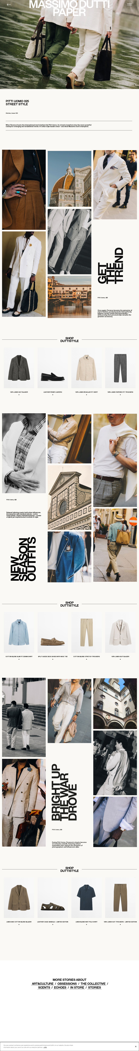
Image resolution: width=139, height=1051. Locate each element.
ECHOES (60, 987)
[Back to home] (9, 4)
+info (45, 1047)
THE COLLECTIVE (93, 983)
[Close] (135, 1047)
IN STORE (77, 987)
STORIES (94, 987)
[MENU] (129, 4)
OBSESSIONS (67, 983)
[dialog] (69, 1046)
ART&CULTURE (43, 983)
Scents (44, 987)
